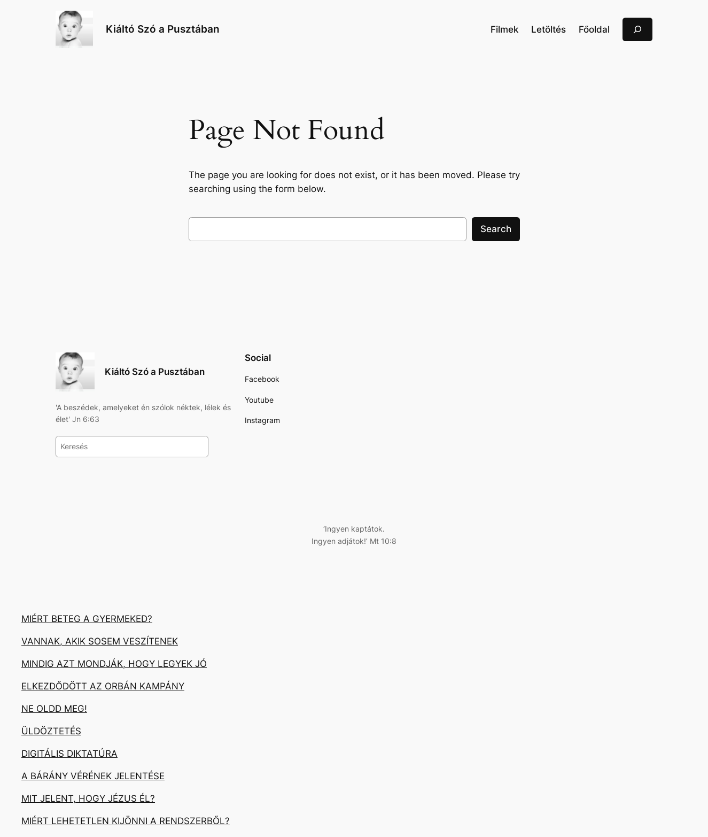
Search (495, 229)
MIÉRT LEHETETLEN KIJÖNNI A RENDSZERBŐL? (125, 821)
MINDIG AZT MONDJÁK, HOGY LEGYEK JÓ (114, 663)
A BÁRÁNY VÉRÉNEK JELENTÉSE (93, 776)
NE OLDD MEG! (54, 708)
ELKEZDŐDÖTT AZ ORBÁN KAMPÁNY (102, 686)
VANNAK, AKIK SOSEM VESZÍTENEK (99, 641)
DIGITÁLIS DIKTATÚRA (69, 753)
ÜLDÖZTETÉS (51, 731)
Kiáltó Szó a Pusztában (163, 28)
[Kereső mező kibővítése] (637, 29)
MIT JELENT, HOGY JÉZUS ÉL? (88, 798)
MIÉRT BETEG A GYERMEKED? (86, 618)
